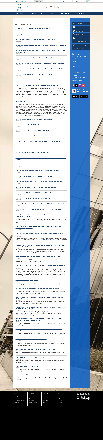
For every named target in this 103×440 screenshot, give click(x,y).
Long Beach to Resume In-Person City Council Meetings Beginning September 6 (37, 80)
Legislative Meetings (36, 13)
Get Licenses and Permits (19, 398)
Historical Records (82, 13)
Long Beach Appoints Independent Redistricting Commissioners (33, 152)
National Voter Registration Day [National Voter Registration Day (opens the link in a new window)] (48, 239)
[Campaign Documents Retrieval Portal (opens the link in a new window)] (81, 30)
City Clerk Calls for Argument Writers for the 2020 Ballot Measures (33, 198)
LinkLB (44, 402)
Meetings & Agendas (33, 402)
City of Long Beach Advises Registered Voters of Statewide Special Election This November (40, 34)
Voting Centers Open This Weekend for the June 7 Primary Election (34, 119)
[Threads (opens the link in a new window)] (86, 394)
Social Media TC (60, 402)
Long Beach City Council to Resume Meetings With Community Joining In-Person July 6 (39, 141)
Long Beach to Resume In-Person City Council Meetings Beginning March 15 (36, 130)
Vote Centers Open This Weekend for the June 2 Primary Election (33, 28)
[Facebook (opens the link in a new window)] (73, 85)
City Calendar (32, 400)
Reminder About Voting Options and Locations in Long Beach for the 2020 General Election (40, 147)
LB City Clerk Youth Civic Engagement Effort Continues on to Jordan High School (37, 288)
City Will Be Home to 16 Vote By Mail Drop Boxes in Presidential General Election (37, 165)
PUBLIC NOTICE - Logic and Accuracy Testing (27, 366)
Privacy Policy (60, 398)
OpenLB (30, 398)
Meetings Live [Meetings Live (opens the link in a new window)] (16, 402)
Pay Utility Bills (16, 396)
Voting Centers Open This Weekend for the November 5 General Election (35, 39)
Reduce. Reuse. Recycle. (18, 400)
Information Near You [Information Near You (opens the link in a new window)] (33, 396)
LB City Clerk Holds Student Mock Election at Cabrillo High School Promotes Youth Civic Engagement (39, 297)
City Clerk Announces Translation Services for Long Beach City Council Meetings (37, 170)
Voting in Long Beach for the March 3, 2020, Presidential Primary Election (35, 192)
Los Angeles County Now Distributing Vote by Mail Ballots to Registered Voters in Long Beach (41, 45)
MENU (39, 1)
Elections (51, 13)
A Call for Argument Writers (23, 375)
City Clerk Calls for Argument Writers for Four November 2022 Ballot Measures (37, 85)
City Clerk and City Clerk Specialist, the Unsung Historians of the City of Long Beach (38, 209)
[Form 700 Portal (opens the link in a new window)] (81, 34)
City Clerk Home (20, 13)
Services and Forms (65, 13)
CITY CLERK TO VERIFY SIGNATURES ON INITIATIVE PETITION (31, 339)
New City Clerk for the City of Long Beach (27, 280)
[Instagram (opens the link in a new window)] (80, 85)
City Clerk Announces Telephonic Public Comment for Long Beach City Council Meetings (39, 181)
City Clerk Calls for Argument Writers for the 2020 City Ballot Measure (34, 176)
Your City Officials (46, 396)
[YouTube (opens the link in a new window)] (83, 85)
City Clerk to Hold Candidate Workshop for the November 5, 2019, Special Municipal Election (40, 203)
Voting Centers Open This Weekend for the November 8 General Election (35, 74)
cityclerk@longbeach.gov (78, 72)
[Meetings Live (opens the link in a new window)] (81, 23)
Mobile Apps (45, 400)
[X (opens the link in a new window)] (83, 394)
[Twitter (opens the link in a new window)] (77, 85)
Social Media (45, 398)
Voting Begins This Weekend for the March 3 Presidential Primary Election (36, 187)
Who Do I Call (60, 396)
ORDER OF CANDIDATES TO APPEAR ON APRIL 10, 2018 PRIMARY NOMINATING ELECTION (38, 256)
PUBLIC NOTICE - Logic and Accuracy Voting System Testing (31, 357)
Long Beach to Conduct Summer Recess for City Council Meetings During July (36, 57)
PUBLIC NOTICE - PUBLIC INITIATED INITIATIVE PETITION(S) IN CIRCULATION (35, 349)
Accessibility (59, 400)
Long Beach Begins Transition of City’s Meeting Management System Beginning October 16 (40, 63)
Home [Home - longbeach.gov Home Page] (16, 19)
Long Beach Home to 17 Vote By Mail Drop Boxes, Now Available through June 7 (37, 125)
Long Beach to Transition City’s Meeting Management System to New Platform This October (41, 69)
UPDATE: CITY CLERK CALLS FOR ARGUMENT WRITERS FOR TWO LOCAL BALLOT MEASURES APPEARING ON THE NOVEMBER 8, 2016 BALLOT (39, 319)
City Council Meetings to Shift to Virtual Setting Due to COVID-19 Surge (35, 136)
